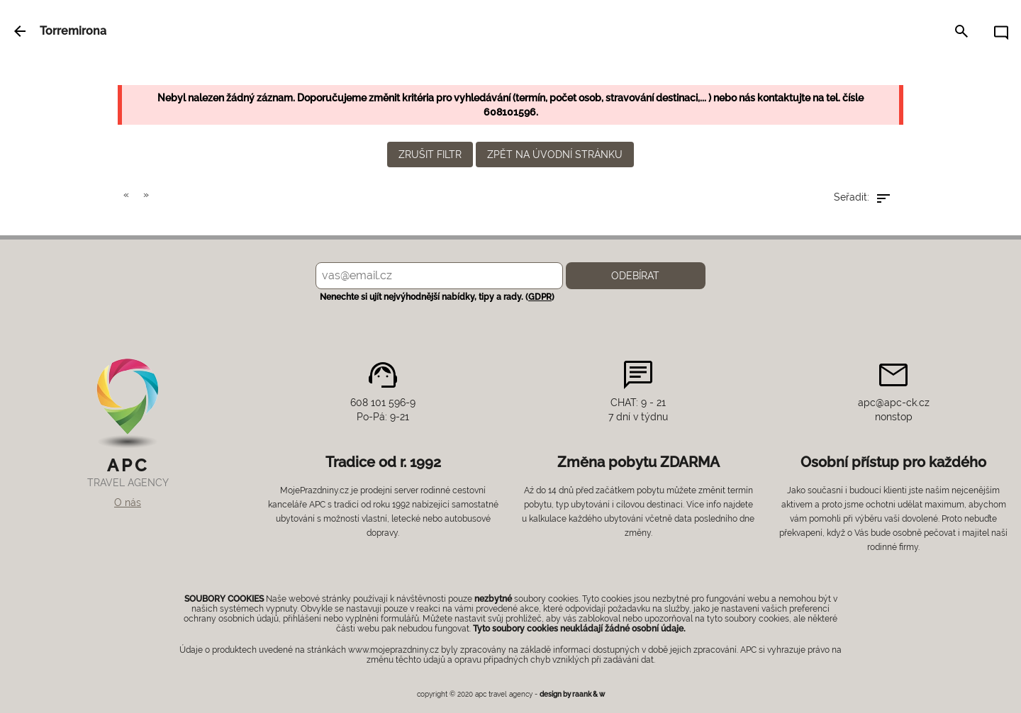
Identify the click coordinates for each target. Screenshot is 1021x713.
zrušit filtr (430, 154)
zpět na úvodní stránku (555, 154)
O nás (127, 502)
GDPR (540, 297)
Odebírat (635, 275)
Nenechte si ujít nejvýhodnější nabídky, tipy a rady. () (435, 297)
